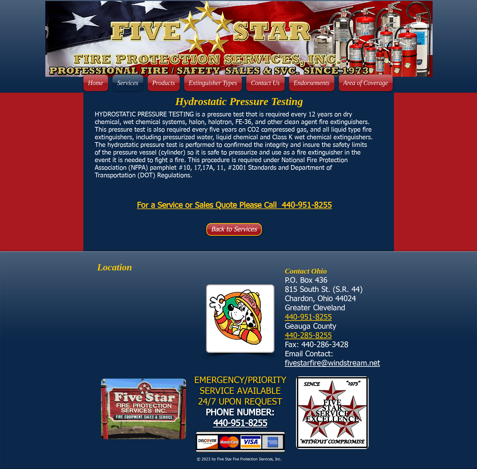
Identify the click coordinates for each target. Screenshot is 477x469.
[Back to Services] (234, 229)
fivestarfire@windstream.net (332, 363)
